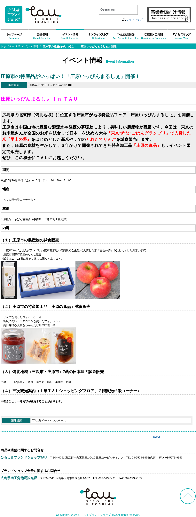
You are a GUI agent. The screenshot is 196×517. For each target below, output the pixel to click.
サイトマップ (134, 19)
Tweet (156, 436)
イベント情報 (30, 46)
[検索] (113, 9)
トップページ (9, 46)
